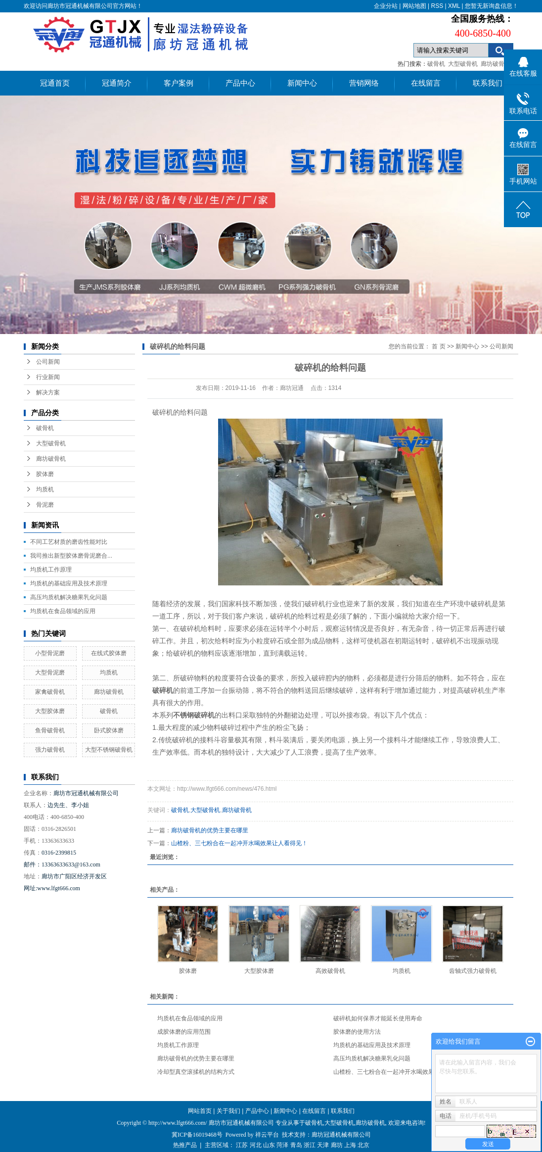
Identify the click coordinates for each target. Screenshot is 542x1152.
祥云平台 (267, 1134)
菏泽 (282, 1145)
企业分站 (386, 5)
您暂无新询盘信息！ (491, 5)
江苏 (242, 1145)
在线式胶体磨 (109, 653)
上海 (350, 1145)
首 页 (438, 346)
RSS (437, 5)
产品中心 (240, 83)
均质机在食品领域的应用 (62, 611)
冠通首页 (55, 83)
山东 (269, 1145)
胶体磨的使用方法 (357, 1031)
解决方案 (48, 392)
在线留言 (426, 83)
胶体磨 (45, 474)
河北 (256, 1145)
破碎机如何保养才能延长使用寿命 (377, 1018)
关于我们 (228, 1110)
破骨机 (436, 63)
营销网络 (364, 83)
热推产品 (185, 1145)
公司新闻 (48, 361)
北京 (363, 1145)
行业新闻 (48, 377)
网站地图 (414, 5)
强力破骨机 (50, 749)
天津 (323, 1145)
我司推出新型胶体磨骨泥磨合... (71, 555)
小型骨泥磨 (50, 653)
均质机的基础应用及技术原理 (68, 583)
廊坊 (337, 1145)
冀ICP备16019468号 (197, 1134)
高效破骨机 (330, 970)
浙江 (310, 1145)
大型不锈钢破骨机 (109, 749)
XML (454, 5)
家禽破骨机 (50, 691)
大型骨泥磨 (50, 672)
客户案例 (178, 83)
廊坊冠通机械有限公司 (341, 1134)
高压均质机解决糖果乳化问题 (68, 597)
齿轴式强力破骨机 (473, 970)
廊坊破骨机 (495, 63)
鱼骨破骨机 (50, 730)
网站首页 (200, 1110)
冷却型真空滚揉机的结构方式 (195, 1071)
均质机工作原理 (51, 569)
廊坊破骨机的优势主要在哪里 (209, 830)
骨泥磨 (45, 504)
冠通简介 (117, 83)
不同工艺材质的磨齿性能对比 (68, 541)
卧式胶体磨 (109, 730)
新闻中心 (302, 83)
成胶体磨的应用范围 (184, 1031)
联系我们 (487, 83)
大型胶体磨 (50, 711)
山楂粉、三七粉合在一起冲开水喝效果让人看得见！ (239, 843)
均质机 (45, 489)
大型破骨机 (463, 63)
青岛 (296, 1145)
